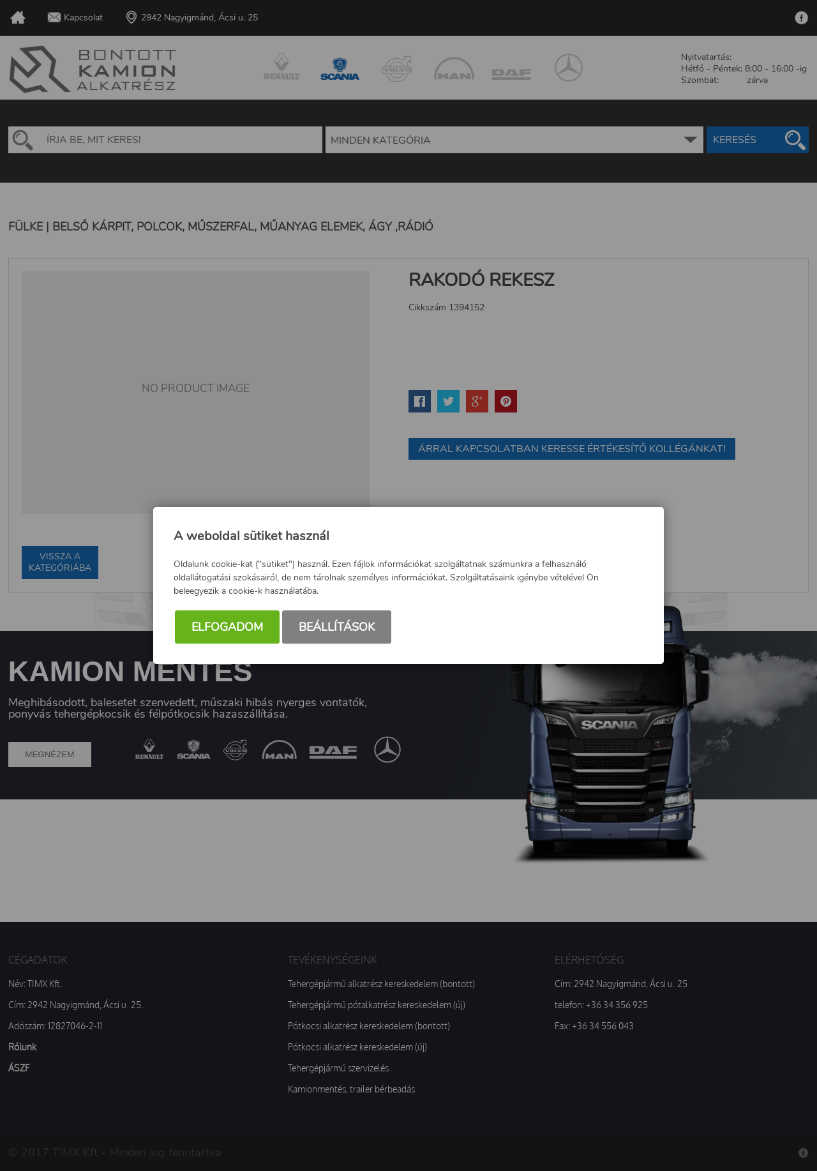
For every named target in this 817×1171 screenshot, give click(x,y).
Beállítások (337, 627)
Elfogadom (227, 627)
